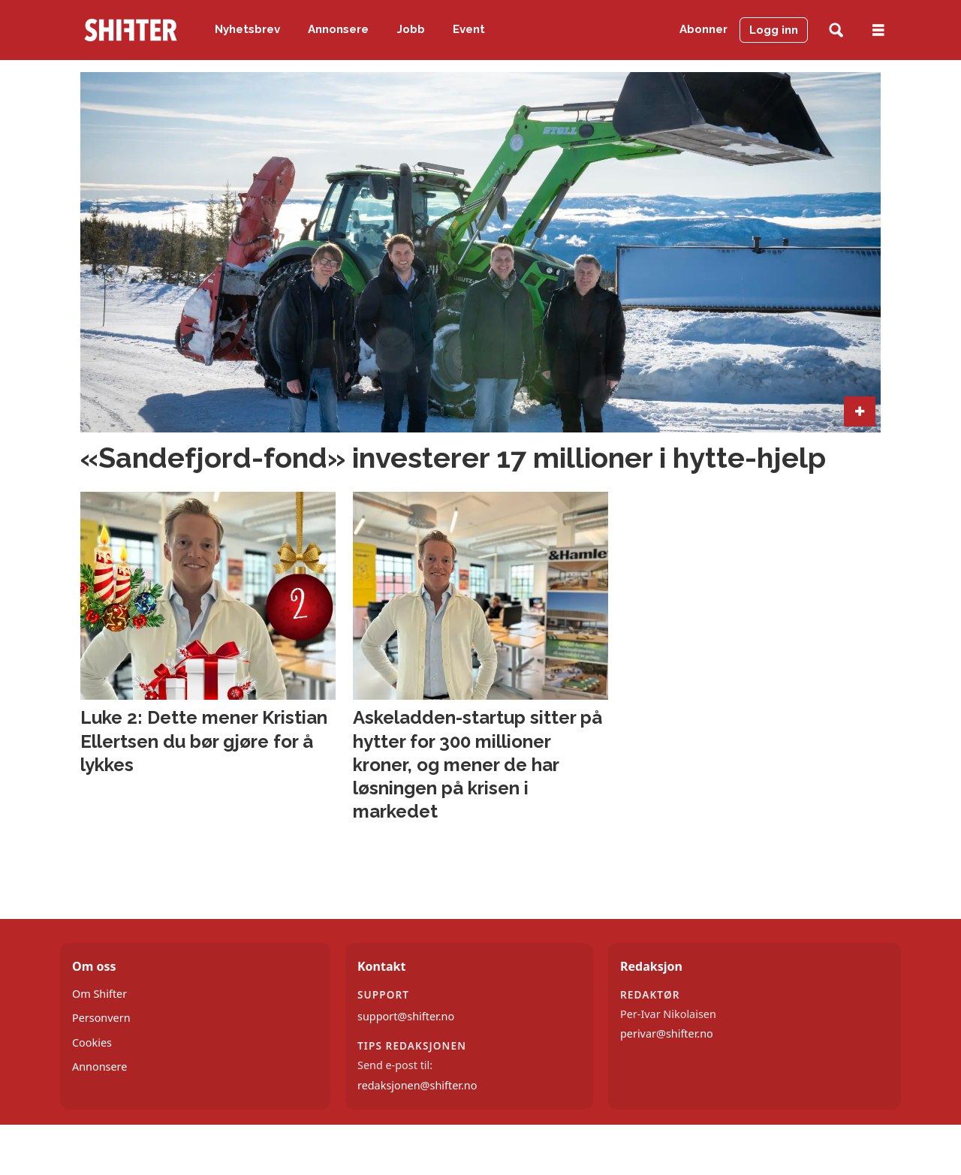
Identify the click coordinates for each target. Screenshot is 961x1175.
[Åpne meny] (878, 30)
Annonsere (338, 29)
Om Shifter (99, 994)
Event (469, 29)
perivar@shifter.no (666, 1033)
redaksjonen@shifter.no (417, 1085)
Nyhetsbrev (247, 29)
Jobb (411, 29)
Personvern (101, 1018)
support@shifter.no (405, 1016)
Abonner (703, 29)
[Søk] (836, 30)
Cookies (92, 1042)
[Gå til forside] (130, 30)
